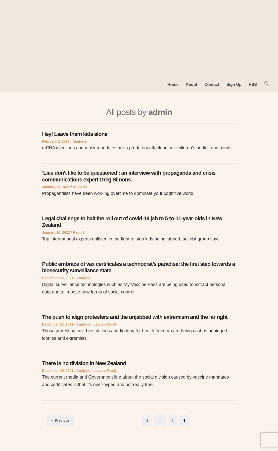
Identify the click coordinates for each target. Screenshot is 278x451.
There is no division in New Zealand (84, 363)
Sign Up (234, 84)
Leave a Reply (105, 324)
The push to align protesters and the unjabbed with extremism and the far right (135, 317)
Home (172, 84)
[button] (266, 84)
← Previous (60, 420)
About (191, 84)
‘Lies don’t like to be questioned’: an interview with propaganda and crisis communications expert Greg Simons (129, 176)
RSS (253, 84)
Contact (211, 84)
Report (78, 232)
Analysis (79, 141)
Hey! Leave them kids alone (74, 134)
